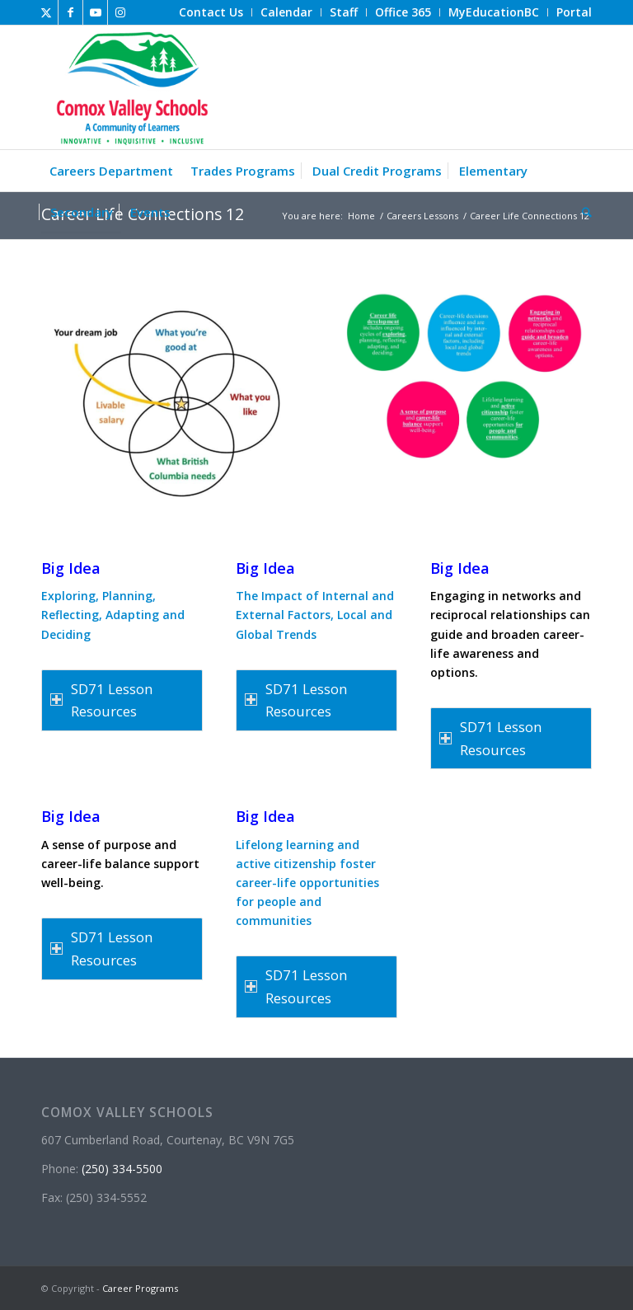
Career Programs (140, 1288)
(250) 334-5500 (122, 1168)
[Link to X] (46, 12)
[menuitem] (211, 12)
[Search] (583, 211)
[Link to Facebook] (70, 12)
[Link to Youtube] (95, 12)
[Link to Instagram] (120, 12)
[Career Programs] (129, 87)
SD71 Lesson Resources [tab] (101, 700)
